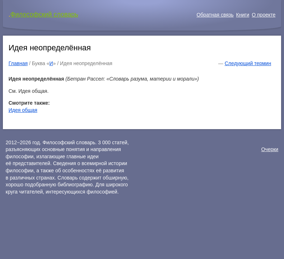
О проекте (263, 15)
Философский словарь (44, 14)
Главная (18, 63)
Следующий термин (248, 63)
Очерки (269, 149)
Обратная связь (214, 15)
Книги (243, 15)
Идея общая (23, 110)
